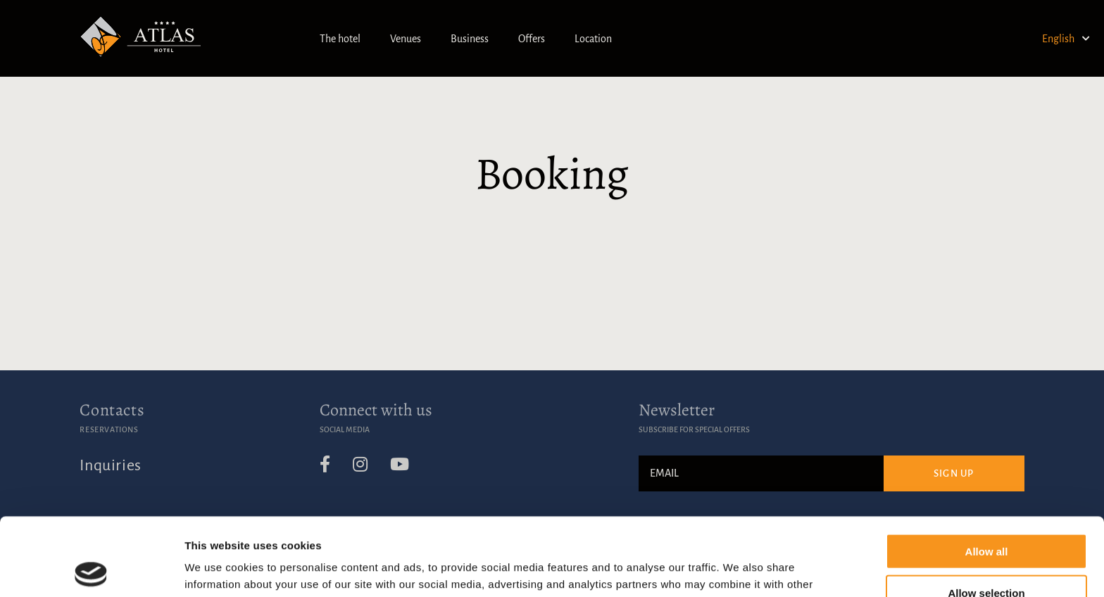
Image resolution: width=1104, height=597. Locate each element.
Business (470, 38)
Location (593, 38)
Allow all (986, 473)
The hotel (340, 38)
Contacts (112, 409)
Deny (987, 556)
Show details (739, 569)
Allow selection (986, 515)
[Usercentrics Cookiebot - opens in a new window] (91, 569)
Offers (531, 38)
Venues (405, 38)
